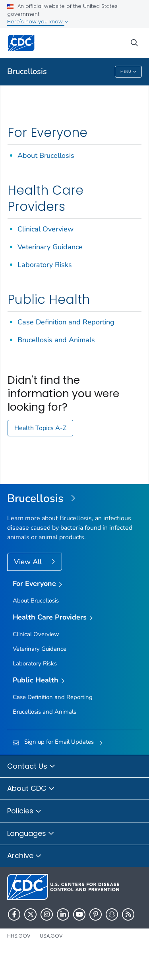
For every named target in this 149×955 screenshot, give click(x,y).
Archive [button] (24, 856)
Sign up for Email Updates (59, 742)
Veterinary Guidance (50, 247)
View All (29, 562)
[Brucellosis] (74, 498)
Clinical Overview (45, 229)
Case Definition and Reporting (65, 322)
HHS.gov (19, 936)
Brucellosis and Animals (56, 340)
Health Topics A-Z (40, 428)
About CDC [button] (31, 788)
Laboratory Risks (44, 264)
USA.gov (51, 936)
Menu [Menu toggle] (128, 72)
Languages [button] (30, 833)
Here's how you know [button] (38, 21)
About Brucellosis (45, 155)
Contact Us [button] (31, 766)
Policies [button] (24, 811)
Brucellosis (27, 71)
